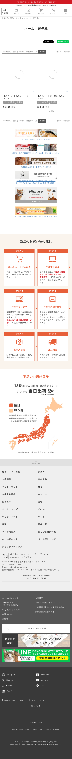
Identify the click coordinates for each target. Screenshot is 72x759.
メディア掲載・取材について (47, 603)
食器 (40, 487)
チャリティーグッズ (12, 547)
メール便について (47, 539)
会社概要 (39, 598)
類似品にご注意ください (46, 612)
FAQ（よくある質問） (12, 610)
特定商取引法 (17, 729)
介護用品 (6, 479)
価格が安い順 (18, 52)
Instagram (10, 675)
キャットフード (10, 517)
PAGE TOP (36, 462)
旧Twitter (10, 680)
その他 (41, 509)
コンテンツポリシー (52, 729)
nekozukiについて (10, 598)
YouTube (44, 680)
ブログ (9, 691)
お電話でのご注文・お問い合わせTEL (36, 577)
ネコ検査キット (10, 539)
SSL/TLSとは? (36, 722)
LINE (42, 686)
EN (40, 706)
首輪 (22, 18)
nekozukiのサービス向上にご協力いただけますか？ (24, 700)
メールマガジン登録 (36, 628)
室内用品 (42, 479)
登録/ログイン (29, 11)
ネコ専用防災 (9, 532)
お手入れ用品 (9, 494)
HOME (5, 18)
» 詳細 (51, 452)
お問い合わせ (8, 614)
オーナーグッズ (10, 509)
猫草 (4, 524)
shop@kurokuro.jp (18, 567)
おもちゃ (6, 502)
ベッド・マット (10, 487)
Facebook (44, 675)
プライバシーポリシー (33, 729)
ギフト (41, 517)
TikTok (9, 686)
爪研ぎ (41, 472)
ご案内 (5, 619)
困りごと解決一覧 (47, 532)
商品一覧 (16, 11)
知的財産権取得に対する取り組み (49, 607)
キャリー (42, 494)
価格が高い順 (31, 52)
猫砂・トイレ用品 (11, 472)
